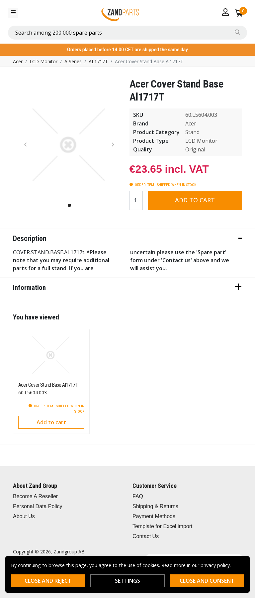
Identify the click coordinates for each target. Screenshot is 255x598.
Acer (18, 61)
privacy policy (215, 565)
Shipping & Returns (155, 506)
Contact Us (145, 536)
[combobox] (127, 32)
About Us (24, 516)
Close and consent (207, 580)
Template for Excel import (162, 526)
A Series (73, 61)
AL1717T (98, 61)
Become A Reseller (35, 496)
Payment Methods (153, 516)
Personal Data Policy (37, 506)
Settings (127, 580)
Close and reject (48, 580)
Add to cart (195, 200)
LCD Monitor (43, 61)
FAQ (137, 496)
